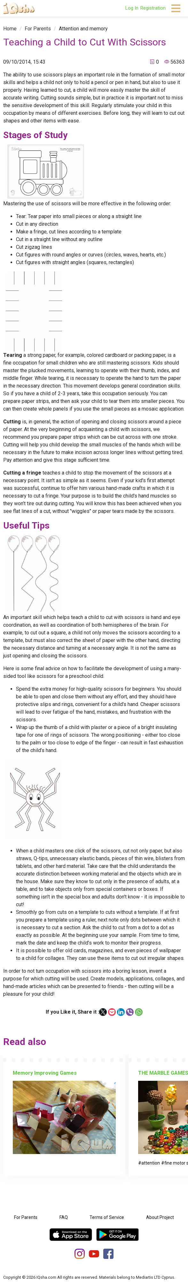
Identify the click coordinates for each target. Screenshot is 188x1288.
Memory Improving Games (45, 1073)
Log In (131, 8)
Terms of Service (107, 1217)
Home (10, 29)
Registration (153, 8)
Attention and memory (83, 29)
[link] (10, 29)
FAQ (63, 1217)
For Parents (38, 29)
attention (150, 1163)
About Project (160, 1217)
